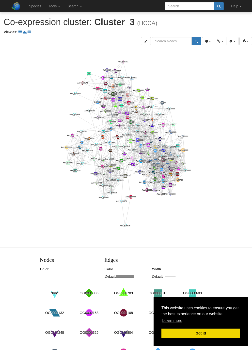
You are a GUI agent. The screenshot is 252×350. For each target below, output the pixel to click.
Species (35, 6)
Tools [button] (54, 6)
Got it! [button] (201, 333)
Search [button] (74, 6)
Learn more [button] (172, 320)
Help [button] (236, 6)
